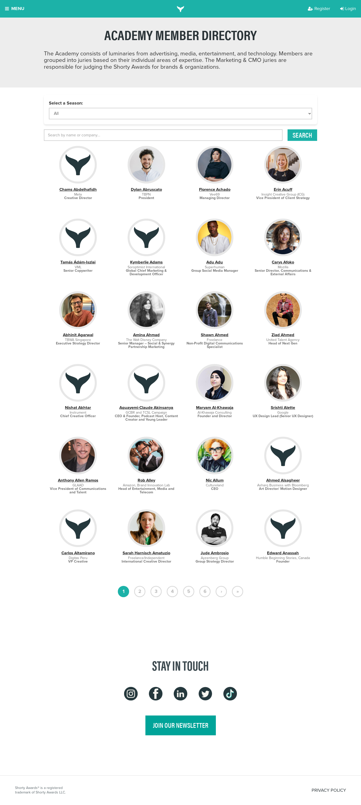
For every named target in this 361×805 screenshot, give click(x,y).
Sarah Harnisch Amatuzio (146, 553)
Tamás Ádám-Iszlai (78, 262)
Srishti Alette (283, 407)
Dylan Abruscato (146, 189)
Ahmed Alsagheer (283, 480)
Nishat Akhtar (78, 407)
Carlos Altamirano (78, 553)
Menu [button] (14, 8)
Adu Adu (214, 262)
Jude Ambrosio (215, 553)
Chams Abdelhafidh (78, 189)
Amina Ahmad (146, 335)
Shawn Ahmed (214, 335)
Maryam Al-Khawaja (214, 407)
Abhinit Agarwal (78, 335)
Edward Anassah (283, 553)
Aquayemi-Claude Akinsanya (146, 407)
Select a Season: (66, 103)
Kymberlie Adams (146, 262)
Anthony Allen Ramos (78, 480)
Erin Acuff (283, 189)
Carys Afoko (283, 262)
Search (302, 135)
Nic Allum (215, 480)
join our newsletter (180, 725)
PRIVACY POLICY (329, 790)
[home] (181, 9)
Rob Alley (146, 480)
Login (348, 8)
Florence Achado (214, 189)
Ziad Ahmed (283, 335)
